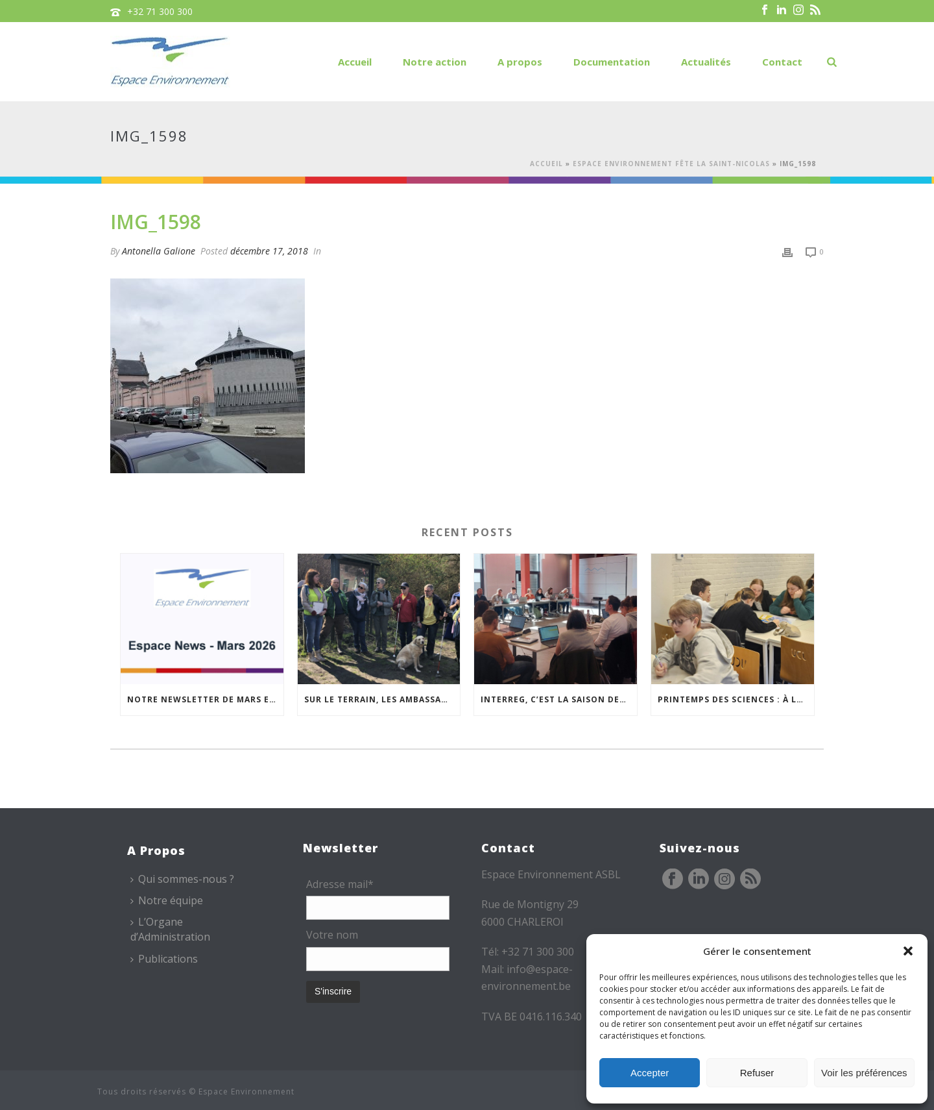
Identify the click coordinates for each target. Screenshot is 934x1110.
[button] (908, 950)
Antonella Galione (158, 251)
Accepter (649, 1072)
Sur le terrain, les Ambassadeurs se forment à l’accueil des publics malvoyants (382, 699)
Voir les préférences (864, 1072)
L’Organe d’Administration (170, 929)
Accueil (355, 61)
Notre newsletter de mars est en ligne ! (205, 699)
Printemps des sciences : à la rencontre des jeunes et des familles (736, 699)
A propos (519, 61)
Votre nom (332, 935)
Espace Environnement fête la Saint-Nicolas (671, 163)
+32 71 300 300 (160, 11)
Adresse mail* (340, 884)
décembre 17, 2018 (269, 251)
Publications (164, 959)
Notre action (434, 61)
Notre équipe (166, 900)
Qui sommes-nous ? (182, 879)
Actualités (706, 61)
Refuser (757, 1072)
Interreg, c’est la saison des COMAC (559, 699)
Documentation (611, 61)
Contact (782, 61)
